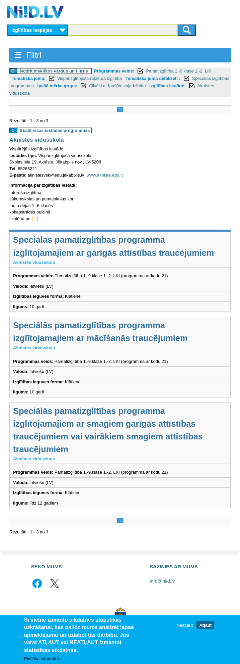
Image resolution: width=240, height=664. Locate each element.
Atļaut (205, 625)
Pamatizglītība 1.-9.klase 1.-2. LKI (178, 71)
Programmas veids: (114, 71)
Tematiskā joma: (29, 78)
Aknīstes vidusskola (36, 140)
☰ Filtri (28, 54)
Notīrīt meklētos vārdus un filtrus (54, 71)
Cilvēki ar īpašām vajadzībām (118, 85)
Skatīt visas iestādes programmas (55, 130)
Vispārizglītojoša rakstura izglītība (90, 78)
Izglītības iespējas (31, 30)
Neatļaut (184, 625)
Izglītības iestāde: (167, 85)
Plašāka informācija (43, 659)
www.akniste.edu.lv (105, 175)
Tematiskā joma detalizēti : (153, 78)
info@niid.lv (162, 581)
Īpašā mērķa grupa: (57, 85)
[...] (35, 218)
